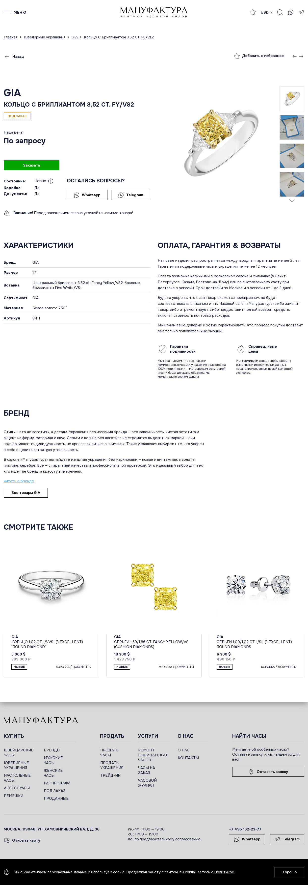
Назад (14, 56)
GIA (12, 92)
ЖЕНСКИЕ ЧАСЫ (53, 773)
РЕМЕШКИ (13, 795)
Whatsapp (87, 195)
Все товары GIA (25, 492)
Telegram (130, 195)
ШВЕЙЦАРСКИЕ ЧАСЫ (18, 753)
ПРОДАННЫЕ (56, 798)
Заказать (31, 165)
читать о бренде (19, 481)
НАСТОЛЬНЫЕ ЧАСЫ (17, 778)
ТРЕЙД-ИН (110, 775)
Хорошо (289, 872)
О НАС (184, 750)
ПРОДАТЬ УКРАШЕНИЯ (111, 765)
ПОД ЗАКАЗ (54, 790)
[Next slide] (292, 200)
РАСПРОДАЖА (57, 783)
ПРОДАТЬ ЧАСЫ (109, 753)
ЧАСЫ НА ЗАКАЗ (146, 770)
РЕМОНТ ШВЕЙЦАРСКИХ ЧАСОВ (152, 755)
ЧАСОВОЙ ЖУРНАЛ (147, 783)
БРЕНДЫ (52, 750)
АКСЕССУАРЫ (17, 788)
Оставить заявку (268, 772)
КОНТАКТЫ (188, 757)
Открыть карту (22, 840)
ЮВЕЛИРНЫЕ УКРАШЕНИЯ (16, 765)
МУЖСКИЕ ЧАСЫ (53, 760)
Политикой (224, 872)
